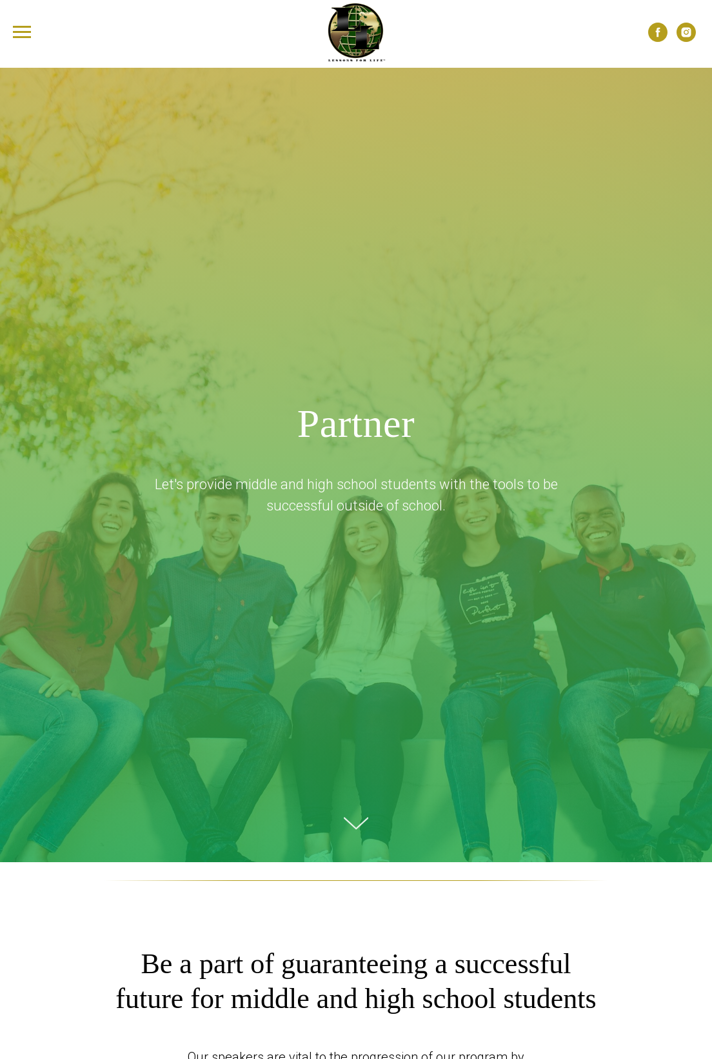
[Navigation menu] (22, 32)
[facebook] (658, 38)
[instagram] (686, 38)
